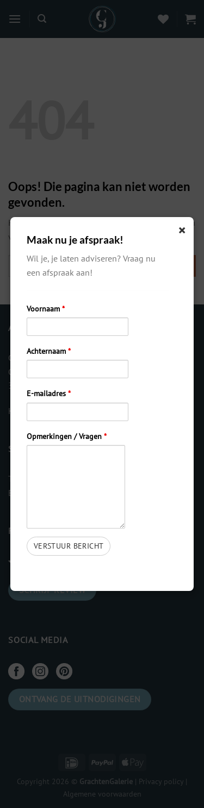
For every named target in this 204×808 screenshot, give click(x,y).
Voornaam (46, 308)
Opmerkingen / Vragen (67, 436)
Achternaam (49, 351)
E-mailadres (49, 393)
